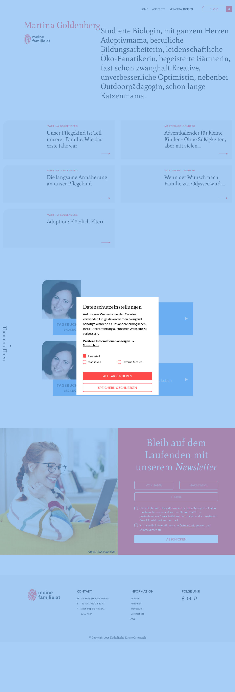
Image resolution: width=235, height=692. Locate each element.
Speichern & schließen (117, 387)
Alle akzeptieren (117, 376)
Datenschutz (91, 345)
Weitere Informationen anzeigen (106, 341)
